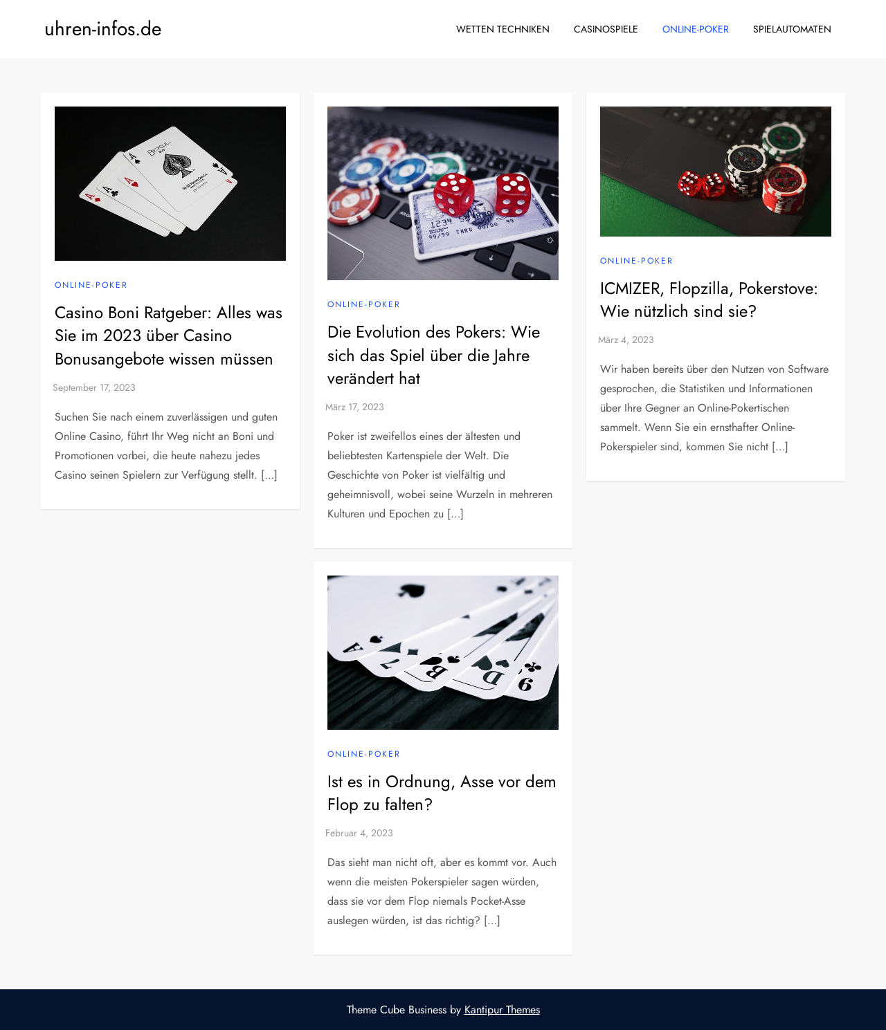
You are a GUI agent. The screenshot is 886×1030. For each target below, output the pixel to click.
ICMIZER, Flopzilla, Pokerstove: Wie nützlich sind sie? (709, 300)
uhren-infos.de (102, 29)
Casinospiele (606, 29)
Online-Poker (695, 29)
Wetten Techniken (503, 29)
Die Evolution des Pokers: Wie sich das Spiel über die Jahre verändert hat (433, 355)
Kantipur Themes (502, 1010)
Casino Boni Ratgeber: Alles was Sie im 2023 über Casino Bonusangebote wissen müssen (168, 335)
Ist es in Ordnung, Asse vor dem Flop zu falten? (442, 793)
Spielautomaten (792, 29)
